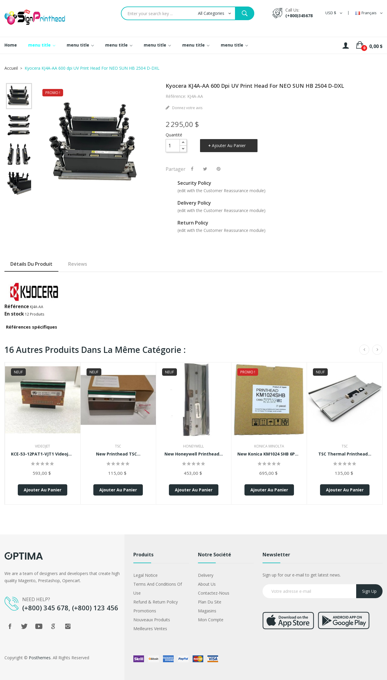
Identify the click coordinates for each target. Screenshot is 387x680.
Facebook (9, 626)
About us (207, 584)
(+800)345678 (299, 15)
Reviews (77, 264)
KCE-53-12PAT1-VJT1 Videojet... (42, 454)
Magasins (207, 611)
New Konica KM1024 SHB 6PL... (269, 454)
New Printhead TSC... (118, 454)
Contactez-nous (213, 593)
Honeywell (193, 446)
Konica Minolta (269, 446)
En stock (14, 313)
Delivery (205, 575)
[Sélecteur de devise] (333, 13)
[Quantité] (173, 145)
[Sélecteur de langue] (369, 13)
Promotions (144, 611)
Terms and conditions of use (157, 588)
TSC (118, 446)
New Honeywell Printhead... (193, 454)
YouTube (38, 626)
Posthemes (40, 657)
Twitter (24, 626)
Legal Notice (145, 575)
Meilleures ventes (150, 628)
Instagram (68, 626)
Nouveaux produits (151, 619)
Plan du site (209, 602)
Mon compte (210, 619)
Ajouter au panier (229, 145)
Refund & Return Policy (155, 602)
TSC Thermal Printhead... (344, 454)
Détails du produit (31, 264)
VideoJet (42, 446)
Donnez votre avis (186, 107)
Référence (16, 306)
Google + (53, 626)
